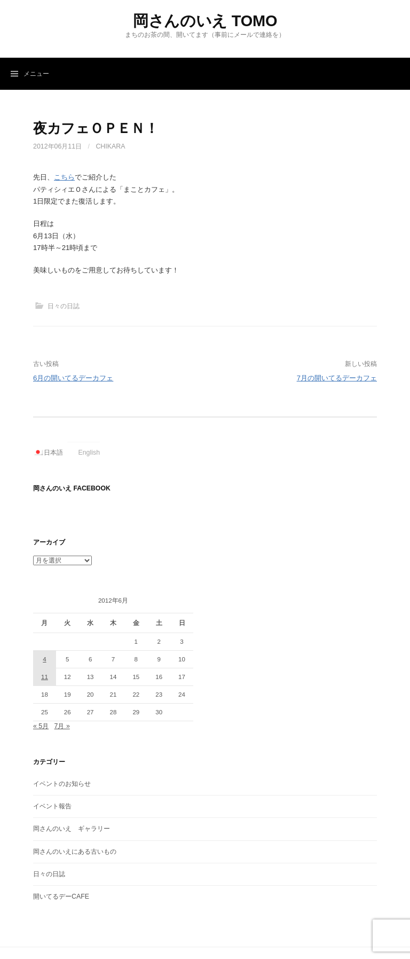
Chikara (110, 146)
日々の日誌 (64, 306)
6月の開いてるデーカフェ (73, 378)
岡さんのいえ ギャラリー (71, 828)
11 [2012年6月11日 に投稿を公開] (44, 677)
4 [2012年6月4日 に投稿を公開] (44, 659)
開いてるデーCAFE (61, 896)
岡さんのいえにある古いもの (74, 851)
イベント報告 (52, 806)
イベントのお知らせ (62, 784)
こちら (64, 177)
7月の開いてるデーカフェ (337, 378)
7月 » (62, 726)
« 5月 (41, 726)
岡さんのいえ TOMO (205, 20)
